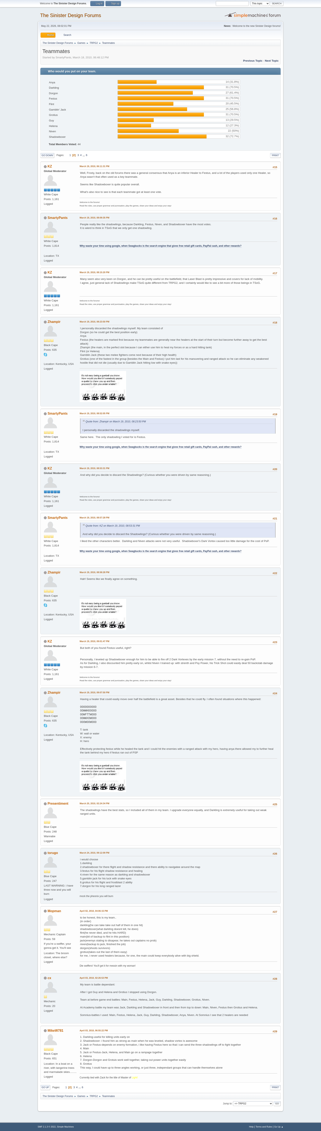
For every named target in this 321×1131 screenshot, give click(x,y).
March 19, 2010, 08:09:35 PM (94, 217)
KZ (49, 166)
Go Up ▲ (278, 1126)
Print (275, 155)
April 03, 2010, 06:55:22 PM (94, 1030)
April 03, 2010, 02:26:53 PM (94, 978)
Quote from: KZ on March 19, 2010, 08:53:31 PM (113, 525)
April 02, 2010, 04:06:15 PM (94, 911)
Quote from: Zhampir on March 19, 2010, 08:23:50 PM (116, 421)
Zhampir (53, 321)
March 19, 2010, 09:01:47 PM (94, 641)
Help (251, 1126)
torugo (52, 853)
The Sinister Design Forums (70, 15)
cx (49, 978)
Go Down (47, 155)
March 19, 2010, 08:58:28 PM (94, 572)
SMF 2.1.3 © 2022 (47, 1126)
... (84, 155)
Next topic (272, 60)
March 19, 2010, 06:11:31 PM (94, 166)
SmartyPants (57, 217)
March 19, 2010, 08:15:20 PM (94, 272)
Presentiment (57, 803)
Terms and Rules (264, 1126)
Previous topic (252, 60)
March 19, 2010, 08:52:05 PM (94, 413)
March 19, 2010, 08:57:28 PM (94, 517)
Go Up (45, 1087)
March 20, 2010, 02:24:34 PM (94, 803)
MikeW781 (55, 1030)
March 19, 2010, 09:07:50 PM (94, 692)
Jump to (227, 1103)
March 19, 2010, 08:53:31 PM (94, 468)
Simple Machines (65, 1126)
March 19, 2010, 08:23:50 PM (94, 321)
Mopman (54, 911)
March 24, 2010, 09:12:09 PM (94, 853)
